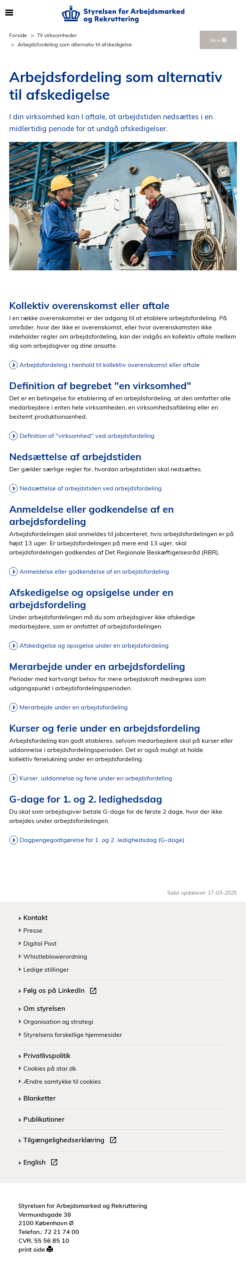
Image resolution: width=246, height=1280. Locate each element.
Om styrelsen (44, 1008)
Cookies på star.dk (49, 1068)
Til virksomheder (57, 35)
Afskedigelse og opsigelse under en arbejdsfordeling (94, 645)
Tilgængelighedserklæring (71, 1140)
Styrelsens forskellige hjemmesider (72, 1034)
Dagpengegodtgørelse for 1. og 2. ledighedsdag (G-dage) (102, 840)
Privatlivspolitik (46, 1055)
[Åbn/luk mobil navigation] (9, 13)
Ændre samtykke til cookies (62, 1081)
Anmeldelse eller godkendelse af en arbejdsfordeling (94, 571)
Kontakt (35, 917)
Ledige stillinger (46, 969)
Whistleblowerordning (55, 956)
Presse (32, 930)
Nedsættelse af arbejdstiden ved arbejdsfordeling (91, 488)
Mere (218, 40)
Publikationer (44, 1119)
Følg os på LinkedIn (61, 991)
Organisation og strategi (58, 1021)
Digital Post (40, 943)
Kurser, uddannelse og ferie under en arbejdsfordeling (96, 778)
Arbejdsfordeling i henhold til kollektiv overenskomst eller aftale (110, 365)
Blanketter (39, 1098)
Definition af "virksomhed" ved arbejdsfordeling (87, 435)
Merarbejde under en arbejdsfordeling (74, 707)
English (42, 1163)
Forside (18, 35)
